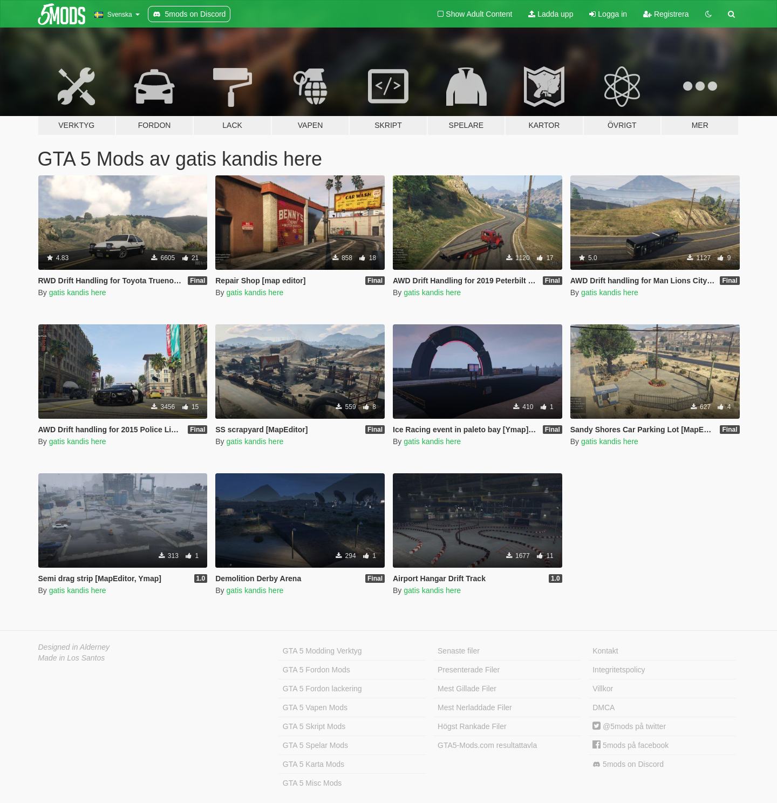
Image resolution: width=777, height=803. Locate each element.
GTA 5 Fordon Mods (316, 669)
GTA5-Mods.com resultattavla (487, 745)
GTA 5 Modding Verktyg (322, 651)
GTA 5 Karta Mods (313, 764)
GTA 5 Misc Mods (312, 783)
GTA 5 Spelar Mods (315, 745)
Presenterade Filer (469, 669)
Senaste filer (459, 651)
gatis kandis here (77, 292)
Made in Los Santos (71, 658)
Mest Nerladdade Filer (475, 707)
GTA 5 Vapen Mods (315, 707)
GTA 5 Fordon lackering (322, 688)
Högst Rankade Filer (472, 726)
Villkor (602, 688)
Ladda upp (550, 14)
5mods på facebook (630, 745)
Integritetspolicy (618, 669)
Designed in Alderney (74, 647)
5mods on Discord (628, 764)
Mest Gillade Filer (467, 688)
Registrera (666, 14)
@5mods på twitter (629, 726)
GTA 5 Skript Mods (314, 726)
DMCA (603, 707)
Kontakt (605, 651)
